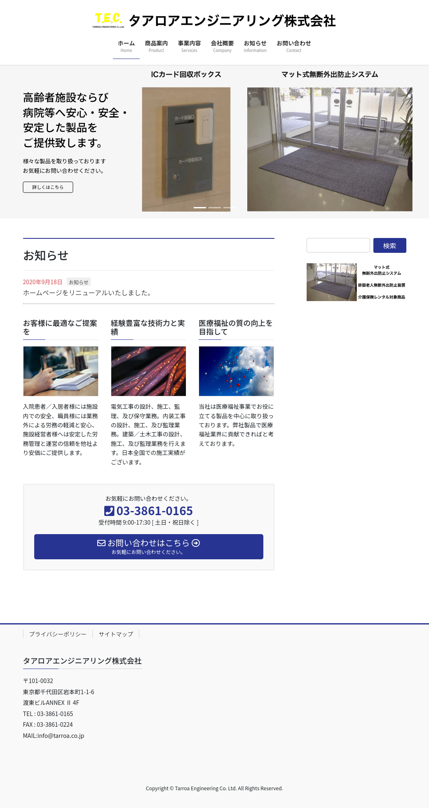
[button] (32, 141)
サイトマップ (115, 634)
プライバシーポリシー (58, 634)
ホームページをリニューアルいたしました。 (88, 292)
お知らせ (79, 281)
